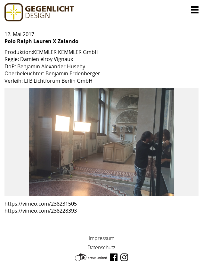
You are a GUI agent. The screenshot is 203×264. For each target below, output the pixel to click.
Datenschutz (101, 247)
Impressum (101, 238)
